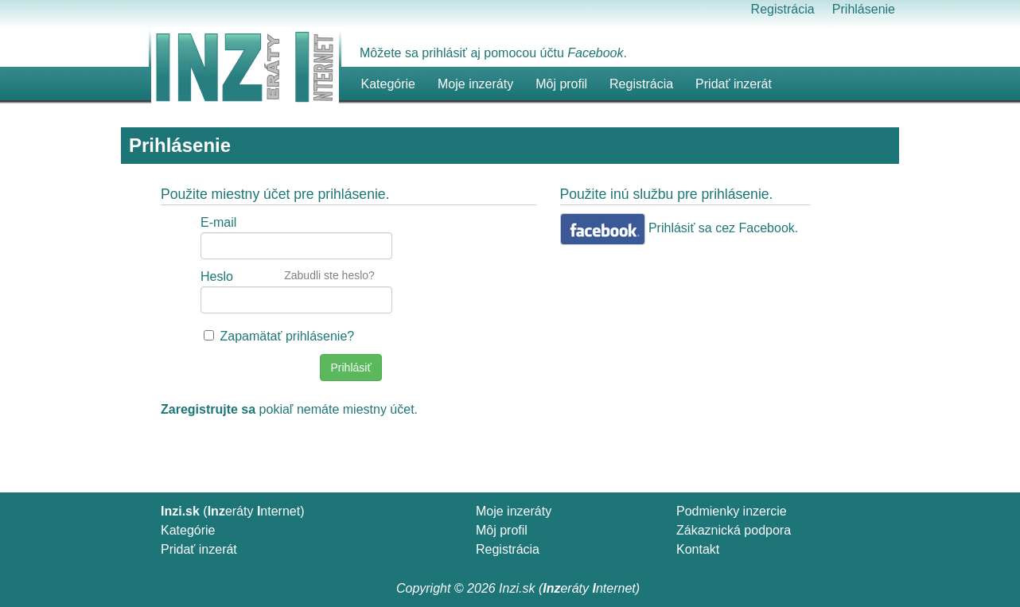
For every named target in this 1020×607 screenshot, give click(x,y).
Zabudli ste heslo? (329, 275)
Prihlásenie (863, 9)
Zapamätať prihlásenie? (287, 336)
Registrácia (783, 9)
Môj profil (561, 84)
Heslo (216, 276)
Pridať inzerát (199, 549)
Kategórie (188, 530)
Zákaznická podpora (733, 530)
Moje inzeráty (475, 84)
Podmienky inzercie (731, 511)
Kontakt (697, 549)
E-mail (218, 222)
